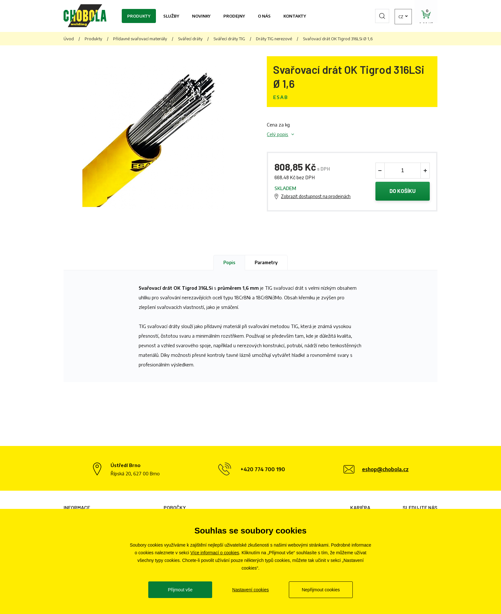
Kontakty (294, 16)
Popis (229, 262)
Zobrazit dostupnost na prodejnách (316, 196)
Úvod (69, 38)
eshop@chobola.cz (385, 470)
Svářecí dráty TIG (229, 38)
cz (389, 16)
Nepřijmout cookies (321, 589)
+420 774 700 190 (263, 470)
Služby (171, 16)
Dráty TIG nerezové (274, 38)
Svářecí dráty (190, 38)
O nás (264, 16)
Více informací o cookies (214, 552)
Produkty (138, 16)
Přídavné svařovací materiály (140, 38)
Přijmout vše (180, 589)
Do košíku (402, 191)
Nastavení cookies (250, 589)
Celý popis (277, 134)
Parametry (266, 262)
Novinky (201, 16)
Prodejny (234, 16)
